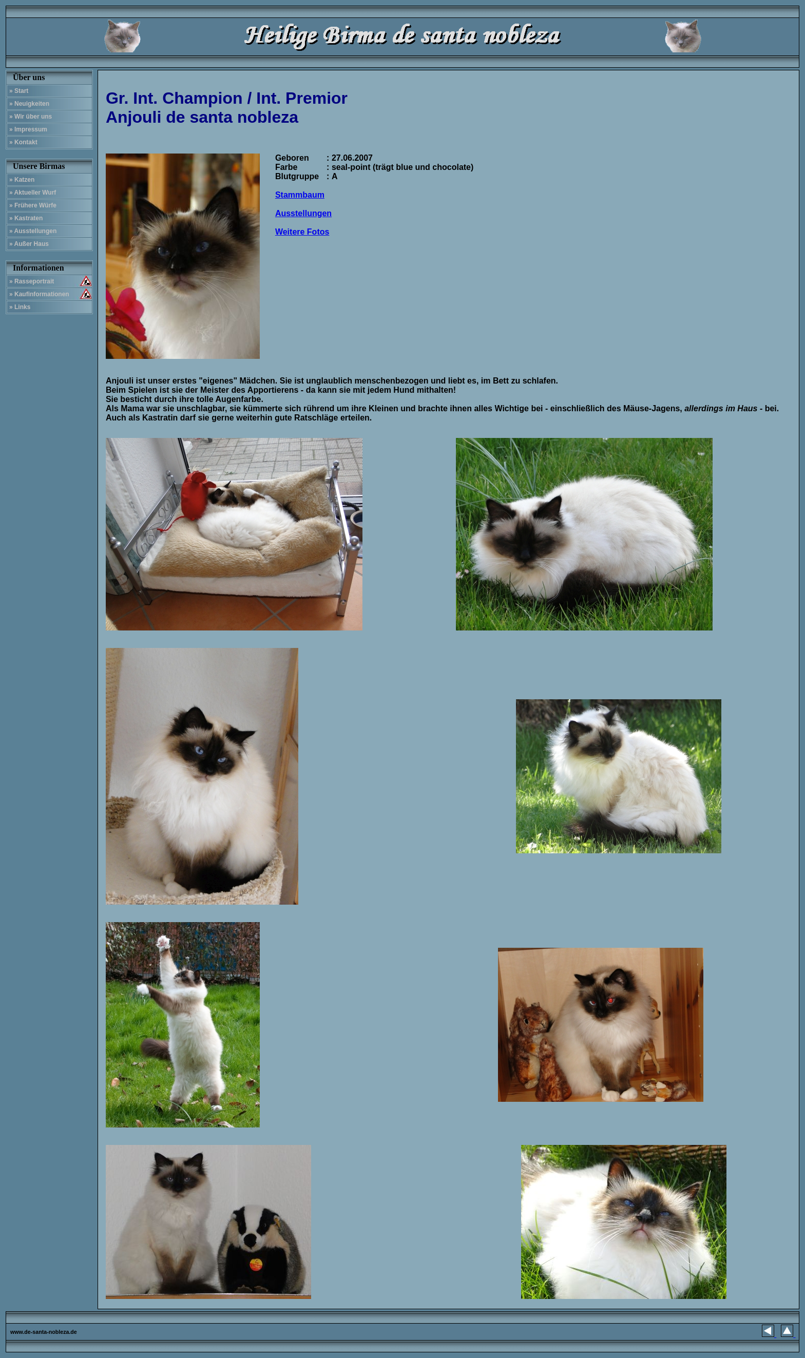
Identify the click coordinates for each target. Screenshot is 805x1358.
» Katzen (21, 179)
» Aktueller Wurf (32, 192)
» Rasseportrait (31, 281)
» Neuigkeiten (29, 103)
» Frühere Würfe (32, 205)
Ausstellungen (303, 213)
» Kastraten (26, 218)
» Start (18, 90)
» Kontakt (23, 142)
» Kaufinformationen (39, 294)
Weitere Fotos (302, 231)
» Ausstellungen (32, 231)
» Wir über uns (30, 116)
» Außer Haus (29, 243)
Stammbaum (299, 194)
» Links (19, 307)
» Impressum (28, 129)
